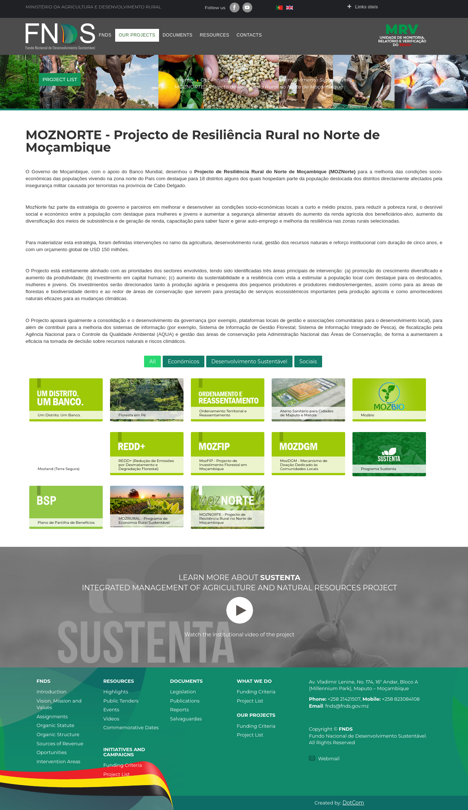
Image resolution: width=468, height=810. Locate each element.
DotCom (353, 802)
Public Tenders (121, 701)
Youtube (247, 7)
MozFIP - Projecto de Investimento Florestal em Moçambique (223, 464)
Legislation (183, 691)
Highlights (115, 691)
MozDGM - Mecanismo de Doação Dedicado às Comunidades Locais (303, 464)
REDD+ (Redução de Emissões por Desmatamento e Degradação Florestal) (146, 464)
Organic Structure (58, 734)
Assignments (52, 716)
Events (111, 709)
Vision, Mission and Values (59, 704)
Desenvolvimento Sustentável (249, 361)
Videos (111, 719)
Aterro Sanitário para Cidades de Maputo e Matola (306, 413)
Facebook (234, 7)
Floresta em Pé (132, 415)
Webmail (329, 758)
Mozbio (367, 415)
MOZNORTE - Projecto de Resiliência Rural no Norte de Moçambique (225, 518)
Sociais (308, 361)
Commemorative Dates (131, 727)
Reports (179, 709)
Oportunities (52, 752)
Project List (250, 701)
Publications (185, 701)
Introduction (52, 691)
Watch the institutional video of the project (239, 617)
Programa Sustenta (378, 468)
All (152, 361)
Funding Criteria (256, 691)
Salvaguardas (186, 719)
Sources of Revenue (60, 743)
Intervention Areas (58, 761)
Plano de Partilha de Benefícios (66, 522)
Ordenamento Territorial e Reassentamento (223, 413)
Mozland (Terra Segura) (59, 468)
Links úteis (366, 7)
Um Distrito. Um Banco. (59, 415)
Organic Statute (55, 725)
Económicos (183, 361)
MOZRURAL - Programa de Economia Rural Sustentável (144, 520)
